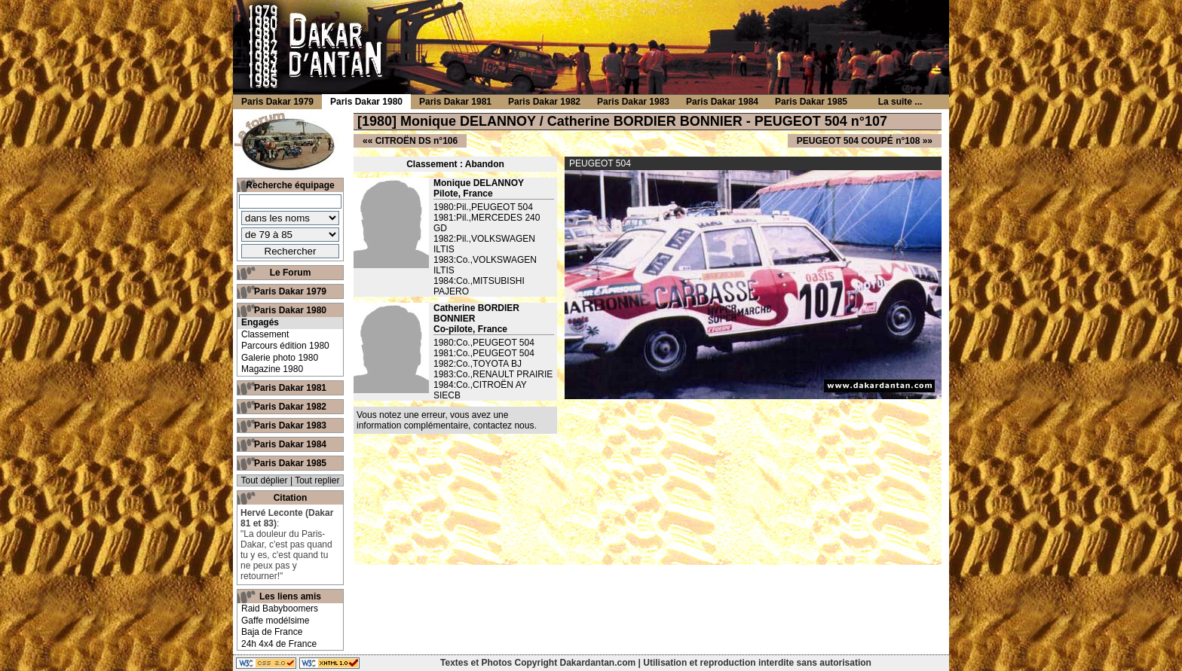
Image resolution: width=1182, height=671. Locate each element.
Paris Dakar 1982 (290, 406)
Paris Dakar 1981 (290, 388)
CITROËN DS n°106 (416, 141)
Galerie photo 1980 (279, 357)
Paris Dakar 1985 (290, 463)
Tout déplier (264, 480)
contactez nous (503, 425)
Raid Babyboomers (279, 608)
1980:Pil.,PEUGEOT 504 (483, 207)
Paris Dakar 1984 (290, 444)
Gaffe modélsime (275, 620)
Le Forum (290, 272)
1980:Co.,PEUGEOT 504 (483, 342)
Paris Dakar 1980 (290, 310)
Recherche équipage (290, 185)
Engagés (260, 322)
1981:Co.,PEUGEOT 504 (483, 353)
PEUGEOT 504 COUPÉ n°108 (858, 141)
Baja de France (271, 632)
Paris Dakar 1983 (290, 425)
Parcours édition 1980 (285, 345)
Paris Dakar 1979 (290, 291)
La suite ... (900, 101)
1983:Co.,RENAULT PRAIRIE (493, 374)
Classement (265, 334)
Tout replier (317, 480)
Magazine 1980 (272, 369)
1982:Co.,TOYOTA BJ (477, 363)
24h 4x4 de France (279, 644)
